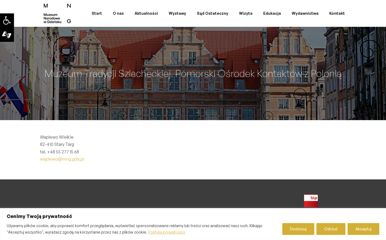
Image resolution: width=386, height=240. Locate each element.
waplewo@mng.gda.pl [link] (62, 159)
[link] (7, 20)
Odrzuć (331, 229)
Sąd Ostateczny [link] (212, 13)
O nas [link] (118, 13)
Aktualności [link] (146, 13)
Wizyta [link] (245, 13)
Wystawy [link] (177, 13)
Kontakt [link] (337, 13)
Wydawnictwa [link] (305, 13)
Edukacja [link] (272, 13)
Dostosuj (298, 229)
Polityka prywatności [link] (166, 232)
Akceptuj (363, 229)
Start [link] (97, 13)
